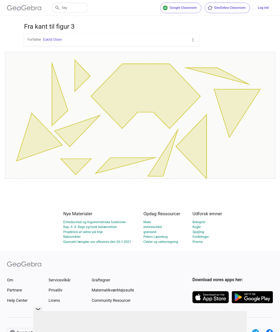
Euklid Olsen (52, 39)
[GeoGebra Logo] (24, 8)
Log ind (263, 8)
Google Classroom (180, 8)
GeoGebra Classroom (226, 8)
